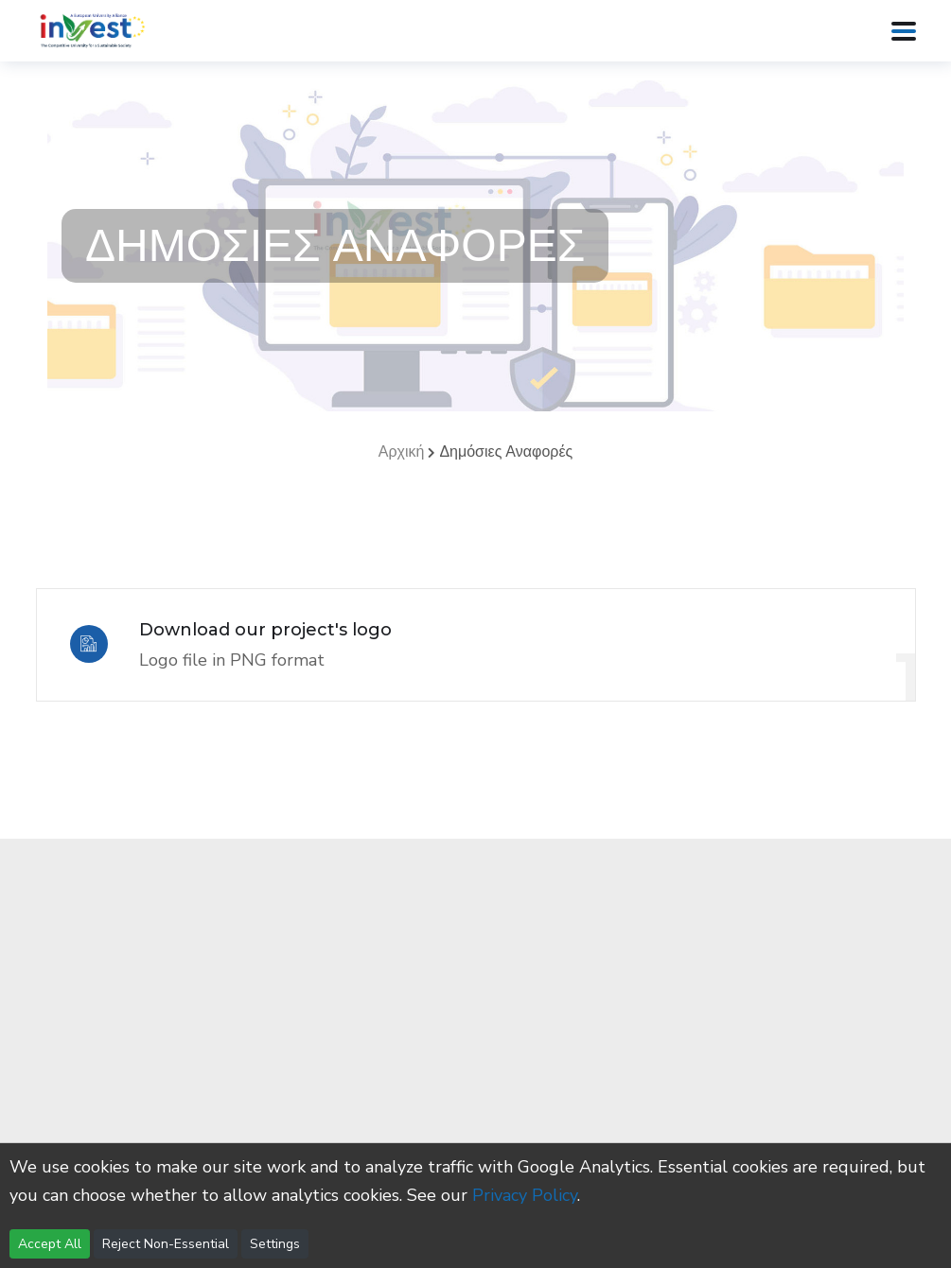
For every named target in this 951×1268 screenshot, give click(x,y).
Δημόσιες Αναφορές (505, 452)
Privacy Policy (524, 1195)
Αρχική (402, 452)
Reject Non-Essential (165, 1244)
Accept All (49, 1244)
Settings (275, 1244)
